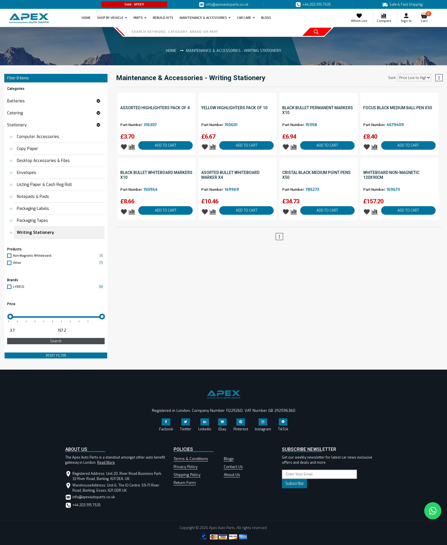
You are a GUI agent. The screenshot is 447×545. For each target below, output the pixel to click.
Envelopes (26, 172)
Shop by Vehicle (110, 18)
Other (59, 263)
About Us (232, 474)
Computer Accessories (38, 136)
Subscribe (294, 483)
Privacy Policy (186, 466)
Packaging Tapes (32, 220)
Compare (384, 18)
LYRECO (59, 287)
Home (88, 17)
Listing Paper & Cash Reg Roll (44, 184)
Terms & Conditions (191, 458)
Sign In (406, 18)
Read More (106, 462)
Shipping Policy (187, 474)
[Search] (195, 32)
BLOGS (266, 18)
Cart (426, 18)
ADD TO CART (165, 145)
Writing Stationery (35, 232)
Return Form (185, 482)
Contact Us (233, 466)
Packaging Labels (33, 208)
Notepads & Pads (33, 196)
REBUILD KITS (163, 18)
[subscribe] (319, 474)
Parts (138, 18)
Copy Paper (27, 148)
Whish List (359, 18)
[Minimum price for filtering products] (30, 330)
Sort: (392, 78)
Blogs (229, 458)
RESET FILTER (56, 355)
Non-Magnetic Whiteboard (59, 256)
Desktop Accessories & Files (43, 160)
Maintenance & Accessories (203, 18)
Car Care (244, 18)
